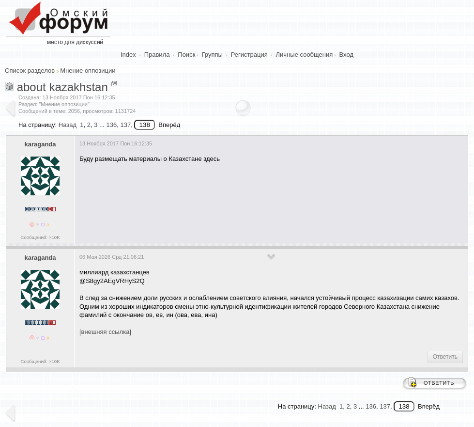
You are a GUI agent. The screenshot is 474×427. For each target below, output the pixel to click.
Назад (67, 124)
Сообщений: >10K (40, 237)
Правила (157, 54)
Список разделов (30, 70)
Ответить (445, 356)
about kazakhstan (62, 87)
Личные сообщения (304, 54)
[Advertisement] (255, 199)
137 (125, 124)
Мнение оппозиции (87, 70)
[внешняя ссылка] (105, 331)
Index (128, 54)
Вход (346, 54)
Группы (212, 54)
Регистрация (249, 54)
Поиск (186, 54)
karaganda (40, 144)
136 (111, 124)
